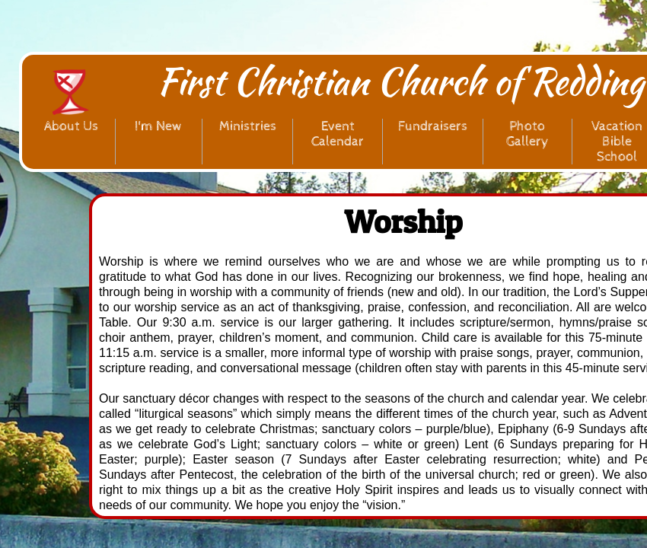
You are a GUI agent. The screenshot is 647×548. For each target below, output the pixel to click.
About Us (71, 126)
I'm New (159, 126)
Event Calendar (337, 133)
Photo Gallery (527, 133)
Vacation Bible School (616, 141)
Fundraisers (432, 126)
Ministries (247, 126)
